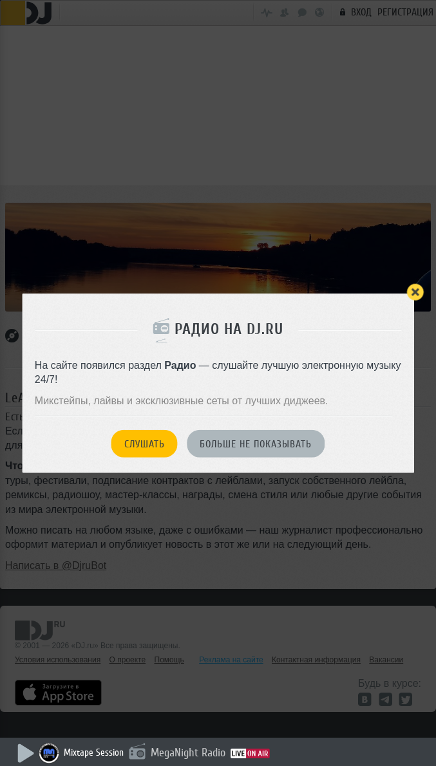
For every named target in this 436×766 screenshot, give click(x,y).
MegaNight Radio (188, 752)
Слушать (144, 444)
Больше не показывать (256, 444)
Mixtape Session (94, 752)
